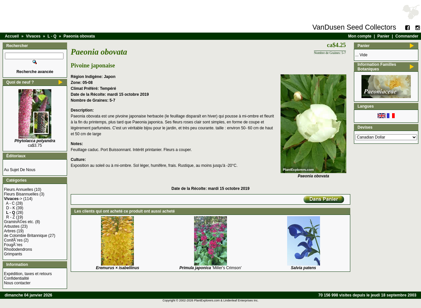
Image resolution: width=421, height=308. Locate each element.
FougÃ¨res (13, 245)
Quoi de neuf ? (20, 82)
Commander (406, 36)
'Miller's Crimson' (211, 268)
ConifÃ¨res (13, 240)
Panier (383, 36)
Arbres (9, 231)
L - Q (52, 36)
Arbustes (11, 226)
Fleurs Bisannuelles (21, 194)
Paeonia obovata (79, 36)
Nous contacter (17, 283)
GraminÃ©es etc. (19, 221)
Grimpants (13, 254)
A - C (10, 203)
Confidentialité (16, 278)
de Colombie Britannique (25, 235)
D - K (10, 208)
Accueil (12, 36)
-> (13, 198)
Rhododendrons (18, 249)
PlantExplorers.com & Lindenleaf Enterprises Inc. (226, 300)
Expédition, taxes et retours (28, 273)
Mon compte (360, 36)
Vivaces (33, 36)
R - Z (10, 217)
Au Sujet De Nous (19, 169)
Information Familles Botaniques (377, 66)
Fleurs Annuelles (18, 189)
